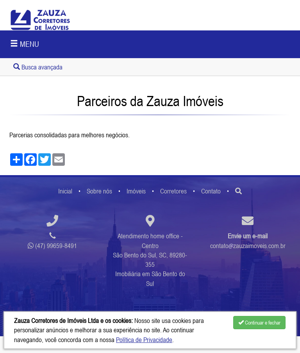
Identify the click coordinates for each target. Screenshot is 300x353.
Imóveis (136, 191)
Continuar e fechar (259, 322)
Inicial (65, 191)
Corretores (173, 191)
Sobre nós (99, 191)
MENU (24, 43)
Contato (211, 191)
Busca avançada (37, 67)
